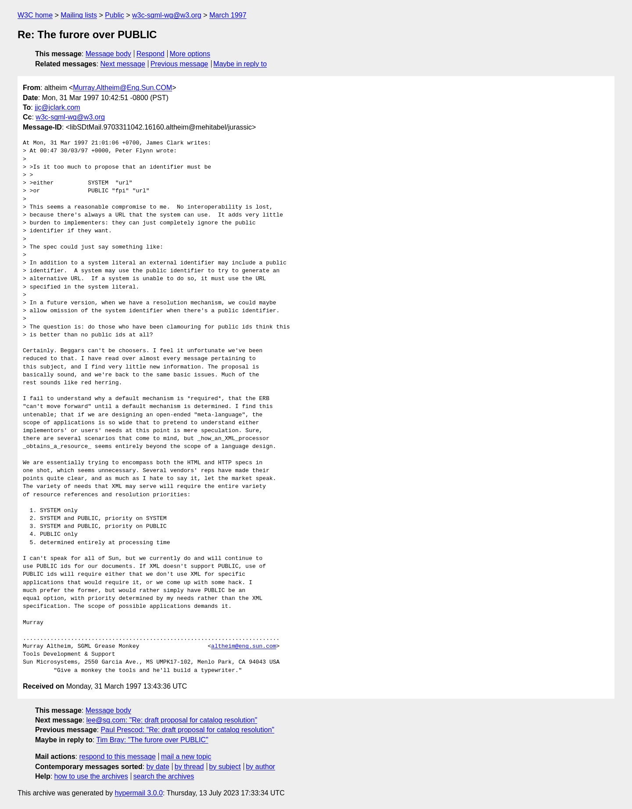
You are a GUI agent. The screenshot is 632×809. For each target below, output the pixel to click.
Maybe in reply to (240, 64)
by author (260, 766)
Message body (108, 54)
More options (190, 54)
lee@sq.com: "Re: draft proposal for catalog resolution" (172, 720)
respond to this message (117, 756)
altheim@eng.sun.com (243, 646)
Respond (150, 54)
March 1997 (228, 15)
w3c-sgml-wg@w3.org (166, 15)
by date (157, 766)
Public (114, 15)
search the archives (163, 776)
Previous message (179, 64)
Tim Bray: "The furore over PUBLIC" (152, 740)
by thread (189, 766)
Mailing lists (79, 15)
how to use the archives (91, 776)
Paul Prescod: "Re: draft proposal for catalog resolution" (187, 729)
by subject (225, 766)
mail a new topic (186, 756)
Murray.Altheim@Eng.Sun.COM (122, 87)
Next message (123, 64)
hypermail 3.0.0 (138, 793)
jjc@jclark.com (57, 107)
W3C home (35, 15)
